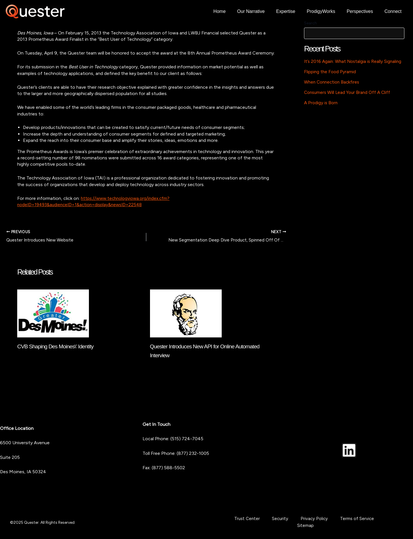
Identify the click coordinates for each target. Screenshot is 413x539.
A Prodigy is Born (321, 102)
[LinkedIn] (349, 450)
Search (310, 23)
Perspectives (363, 11)
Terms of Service (337, 522)
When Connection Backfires (333, 82)
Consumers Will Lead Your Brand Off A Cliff (349, 92)
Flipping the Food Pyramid (330, 71)
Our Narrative (261, 11)
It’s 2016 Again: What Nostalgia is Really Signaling (354, 61)
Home (232, 11)
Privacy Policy (301, 522)
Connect (394, 11)
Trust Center (247, 522)
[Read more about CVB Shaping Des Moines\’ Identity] (53, 313)
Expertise (293, 11)
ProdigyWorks (327, 11)
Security (273, 522)
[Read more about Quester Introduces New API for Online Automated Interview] (186, 313)
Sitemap (367, 522)
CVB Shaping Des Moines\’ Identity (57, 347)
